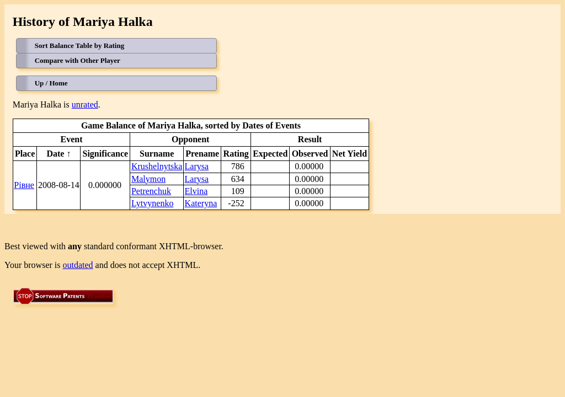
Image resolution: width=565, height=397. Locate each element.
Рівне (24, 185)
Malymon (148, 179)
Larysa (197, 166)
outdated (78, 265)
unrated (85, 104)
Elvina (196, 191)
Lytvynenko (152, 203)
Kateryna (201, 203)
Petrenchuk (151, 191)
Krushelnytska (156, 166)
